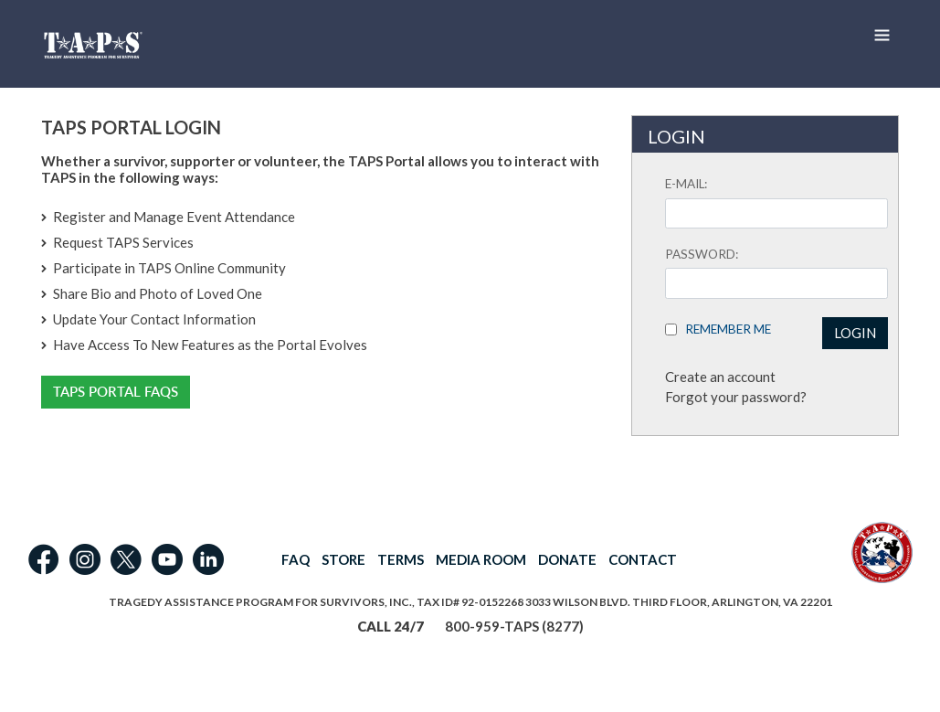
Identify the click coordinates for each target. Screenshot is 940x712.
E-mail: (686, 183)
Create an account (720, 376)
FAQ (295, 559)
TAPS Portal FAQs (115, 391)
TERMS (400, 559)
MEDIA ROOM (481, 559)
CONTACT (642, 559)
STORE (343, 559)
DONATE (567, 559)
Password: (701, 254)
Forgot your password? (736, 396)
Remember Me (724, 329)
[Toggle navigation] (881, 35)
